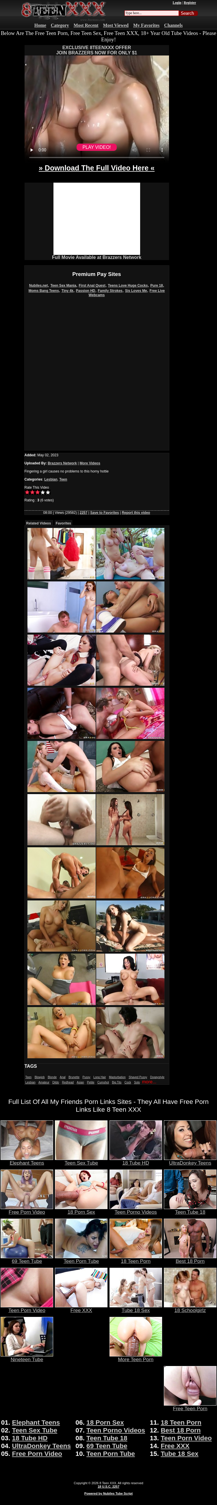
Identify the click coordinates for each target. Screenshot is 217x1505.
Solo (137, 1082)
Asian (80, 1082)
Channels (173, 25)
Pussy (86, 1077)
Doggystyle (157, 1077)
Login (177, 3)
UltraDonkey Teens (190, 1160)
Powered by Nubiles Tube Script (108, 1493)
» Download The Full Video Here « (97, 168)
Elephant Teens (27, 1160)
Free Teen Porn (190, 1406)
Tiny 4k (67, 291)
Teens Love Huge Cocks (128, 285)
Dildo (55, 1082)
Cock (128, 1082)
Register (190, 3)
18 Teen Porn (136, 1259)
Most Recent (86, 25)
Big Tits (117, 1082)
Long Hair (99, 1077)
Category (60, 25)
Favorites (63, 523)
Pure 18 (156, 285)
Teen (63, 479)
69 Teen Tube (27, 1259)
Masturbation (117, 1077)
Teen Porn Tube (81, 1259)
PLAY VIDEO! (96, 147)
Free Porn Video (27, 1209)
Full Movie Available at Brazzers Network (96, 257)
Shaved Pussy (138, 1077)
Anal (63, 1077)
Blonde (52, 1077)
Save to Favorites (104, 513)
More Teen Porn (136, 1357)
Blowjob (40, 1077)
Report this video (136, 513)
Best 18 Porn (190, 1259)
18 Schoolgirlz (190, 1308)
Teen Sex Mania (63, 285)
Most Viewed (116, 25)
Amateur (43, 1082)
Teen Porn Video (27, 1308)
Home (40, 25)
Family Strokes (110, 291)
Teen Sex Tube (81, 1160)
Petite (90, 1082)
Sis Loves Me (136, 291)
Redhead (68, 1082)
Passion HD (85, 291)
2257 (84, 513)
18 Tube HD (136, 1160)
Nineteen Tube (27, 1357)
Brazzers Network (62, 463)
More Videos (90, 463)
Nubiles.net (38, 285)
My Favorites (146, 25)
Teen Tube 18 (190, 1209)
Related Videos (38, 523)
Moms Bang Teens (44, 291)
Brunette (73, 1077)
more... (149, 1081)
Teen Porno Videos (136, 1209)
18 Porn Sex (81, 1209)
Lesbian (50, 479)
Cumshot (103, 1082)
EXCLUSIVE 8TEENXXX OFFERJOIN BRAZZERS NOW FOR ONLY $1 (96, 50)
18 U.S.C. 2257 (108, 1486)
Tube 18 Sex (136, 1308)
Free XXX (81, 1308)
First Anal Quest (92, 285)
